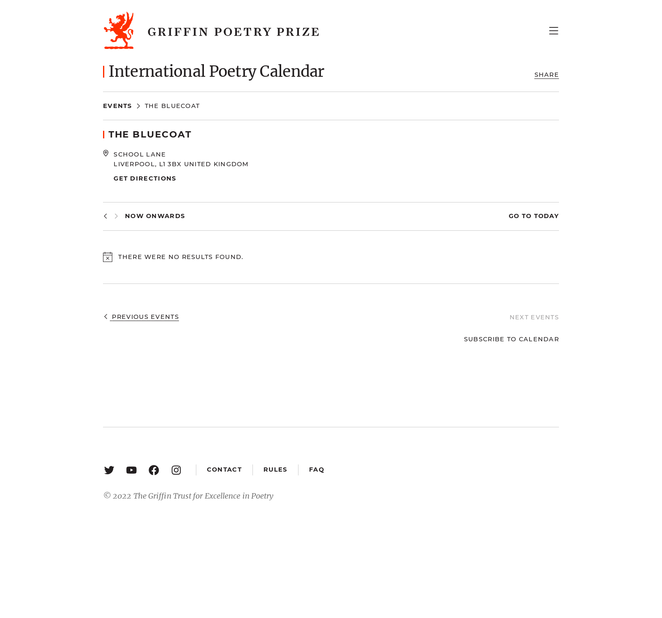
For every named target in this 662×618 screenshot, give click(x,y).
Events (117, 106)
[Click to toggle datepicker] (155, 216)
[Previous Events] (105, 216)
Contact (224, 469)
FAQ (316, 469)
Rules (275, 469)
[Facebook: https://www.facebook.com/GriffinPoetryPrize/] (154, 470)
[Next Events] (116, 216)
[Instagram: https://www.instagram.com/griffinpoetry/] (176, 470)
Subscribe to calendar (511, 339)
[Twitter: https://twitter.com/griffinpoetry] (109, 470)
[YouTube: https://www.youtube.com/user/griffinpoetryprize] (131, 470)
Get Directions (145, 178)
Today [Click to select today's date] (545, 216)
